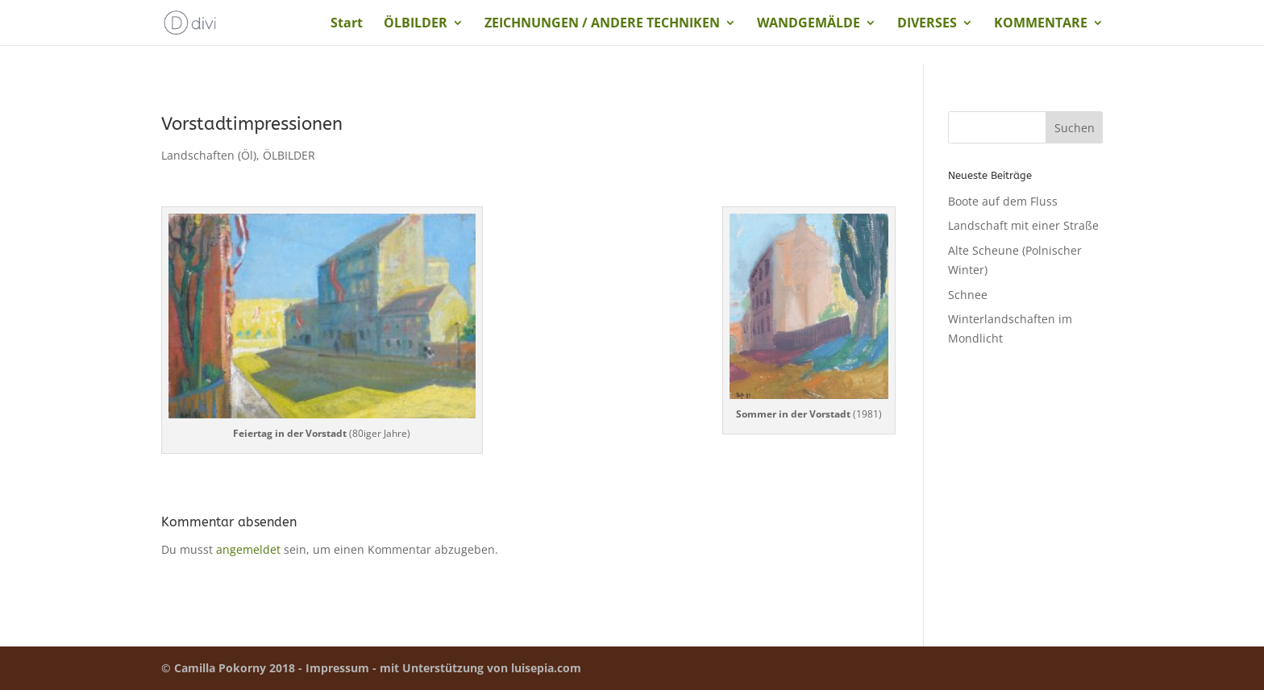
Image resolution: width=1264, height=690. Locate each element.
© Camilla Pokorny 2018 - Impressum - (270, 667)
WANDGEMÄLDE (808, 24)
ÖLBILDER (415, 24)
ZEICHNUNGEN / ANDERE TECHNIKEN (602, 24)
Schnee (968, 294)
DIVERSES (927, 24)
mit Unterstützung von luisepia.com (480, 667)
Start (347, 24)
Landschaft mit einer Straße (1023, 225)
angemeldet (248, 549)
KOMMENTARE (1040, 24)
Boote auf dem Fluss (1003, 201)
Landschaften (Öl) (208, 155)
